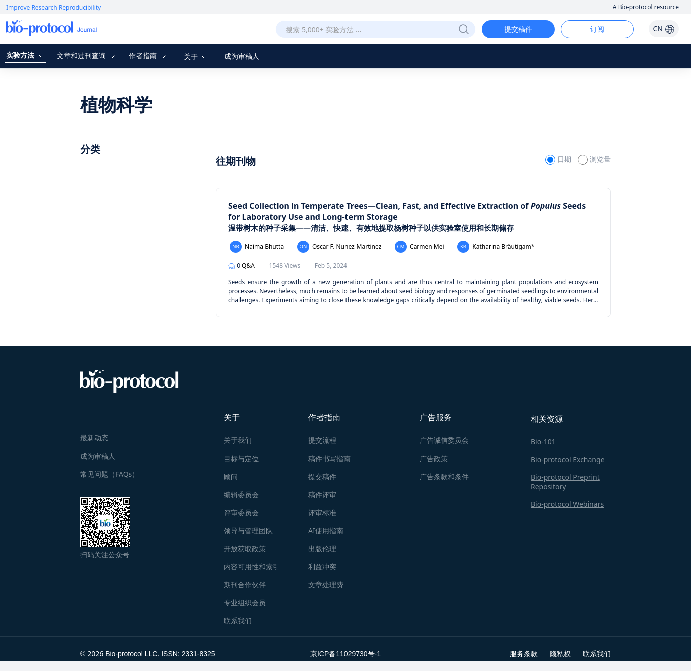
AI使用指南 (325, 530)
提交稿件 (518, 29)
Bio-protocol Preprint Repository (565, 481)
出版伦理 (322, 548)
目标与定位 (241, 458)
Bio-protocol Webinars (567, 504)
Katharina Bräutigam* (495, 247)
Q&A (241, 265)
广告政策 (434, 458)
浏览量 (594, 159)
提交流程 (322, 440)
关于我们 (238, 440)
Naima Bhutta (257, 247)
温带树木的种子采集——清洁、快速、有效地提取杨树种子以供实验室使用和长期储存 (371, 227)
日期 (559, 159)
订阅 (597, 29)
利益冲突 (322, 566)
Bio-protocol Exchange (568, 459)
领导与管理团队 (248, 530)
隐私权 (560, 653)
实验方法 (26, 55)
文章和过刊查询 (87, 55)
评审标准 (322, 512)
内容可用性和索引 (252, 566)
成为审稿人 (241, 56)
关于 (197, 56)
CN (663, 28)
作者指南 (149, 55)
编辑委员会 (241, 494)
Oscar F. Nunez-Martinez (339, 247)
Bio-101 (543, 441)
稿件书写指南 (329, 458)
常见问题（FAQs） (109, 474)
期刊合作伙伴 (245, 584)
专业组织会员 (245, 602)
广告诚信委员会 (444, 440)
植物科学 (116, 104)
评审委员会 (241, 512)
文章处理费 (325, 584)
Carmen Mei (419, 247)
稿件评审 (322, 494)
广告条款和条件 (444, 476)
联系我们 (238, 620)
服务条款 (524, 653)
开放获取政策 (245, 548)
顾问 (231, 476)
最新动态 (94, 437)
